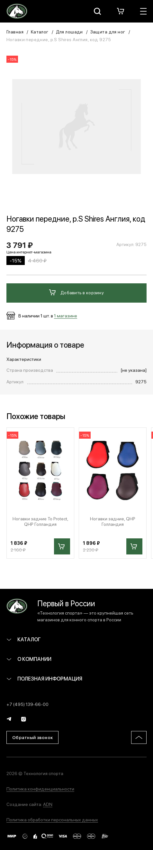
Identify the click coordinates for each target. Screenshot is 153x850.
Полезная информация (44, 678)
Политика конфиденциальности (40, 788)
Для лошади (69, 31)
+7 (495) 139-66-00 (27, 704)
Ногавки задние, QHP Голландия (112, 521)
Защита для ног (107, 31)
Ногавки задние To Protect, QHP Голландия (40, 521)
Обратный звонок (32, 737)
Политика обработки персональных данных (52, 819)
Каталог (40, 31)
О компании (28, 658)
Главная (14, 31)
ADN (47, 804)
